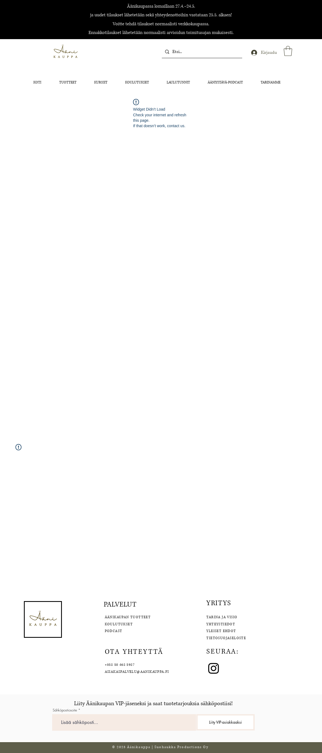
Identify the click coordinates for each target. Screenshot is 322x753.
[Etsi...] (201, 52)
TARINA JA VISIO (221, 617)
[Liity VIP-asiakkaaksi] (225, 722)
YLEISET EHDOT (221, 631)
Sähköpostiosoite (65, 710)
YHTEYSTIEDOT (220, 624)
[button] (288, 51)
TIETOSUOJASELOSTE (226, 638)
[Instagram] (213, 668)
